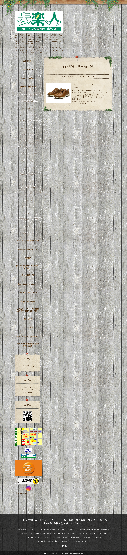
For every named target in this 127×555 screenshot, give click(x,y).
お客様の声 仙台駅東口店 (27, 249)
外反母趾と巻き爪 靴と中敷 (27, 336)
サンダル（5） (28, 200)
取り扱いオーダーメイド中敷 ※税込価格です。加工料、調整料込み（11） (28, 219)
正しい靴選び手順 (28, 275)
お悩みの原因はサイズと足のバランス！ (27, 267)
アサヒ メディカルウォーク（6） (28, 154)
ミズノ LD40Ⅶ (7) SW (82, 84)
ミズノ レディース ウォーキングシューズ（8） (28, 141)
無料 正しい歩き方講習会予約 (28, 240)
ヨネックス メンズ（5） (28, 115)
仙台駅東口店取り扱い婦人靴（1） (28, 95)
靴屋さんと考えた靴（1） (28, 174)
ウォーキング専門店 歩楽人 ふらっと (59, 553)
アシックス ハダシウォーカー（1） (28, 121)
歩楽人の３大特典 (27, 78)
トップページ (28, 69)
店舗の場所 (27, 61)
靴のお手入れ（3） (28, 233)
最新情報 (28, 258)
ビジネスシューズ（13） (28, 187)
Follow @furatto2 (21, 493)
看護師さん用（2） (28, 206)
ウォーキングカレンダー (28, 293)
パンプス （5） (28, 180)
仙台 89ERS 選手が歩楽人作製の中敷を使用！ (28, 345)
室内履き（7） (28, 213)
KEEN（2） (28, 193)
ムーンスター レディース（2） (28, 134)
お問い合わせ (27, 319)
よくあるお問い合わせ (27, 302)
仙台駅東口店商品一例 (28, 87)
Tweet (17, 496)
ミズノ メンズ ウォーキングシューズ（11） (28, 147)
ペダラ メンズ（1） (28, 161)
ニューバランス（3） (28, 167)
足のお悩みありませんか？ (27, 284)
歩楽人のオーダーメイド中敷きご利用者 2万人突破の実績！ (28, 310)
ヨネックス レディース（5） (28, 108)
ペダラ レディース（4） (28, 128)
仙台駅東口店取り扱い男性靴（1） (28, 102)
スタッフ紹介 (28, 327)
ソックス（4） (28, 226)
